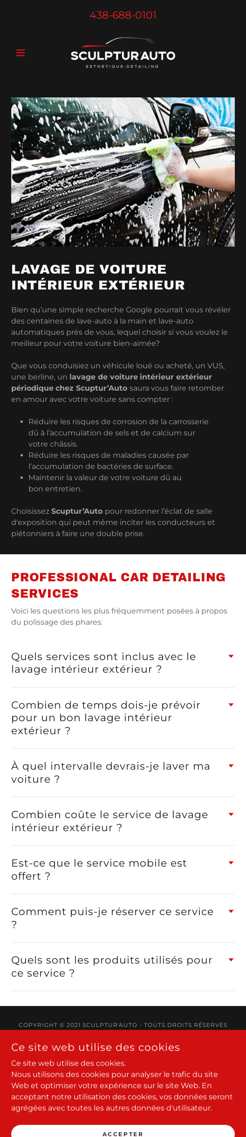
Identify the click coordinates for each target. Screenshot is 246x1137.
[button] (28, 52)
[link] (123, 52)
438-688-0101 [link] (123, 15)
